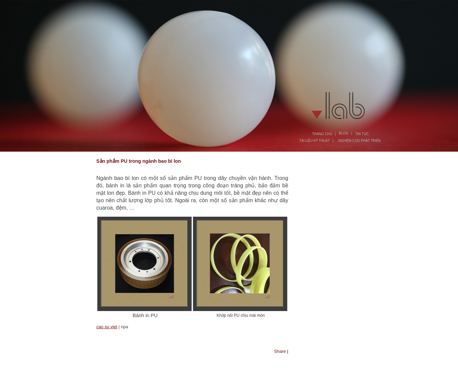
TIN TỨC (362, 134)
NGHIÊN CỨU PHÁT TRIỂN (359, 141)
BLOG (343, 133)
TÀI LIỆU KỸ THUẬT (314, 141)
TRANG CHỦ (322, 134)
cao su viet (106, 326)
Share (280, 351)
